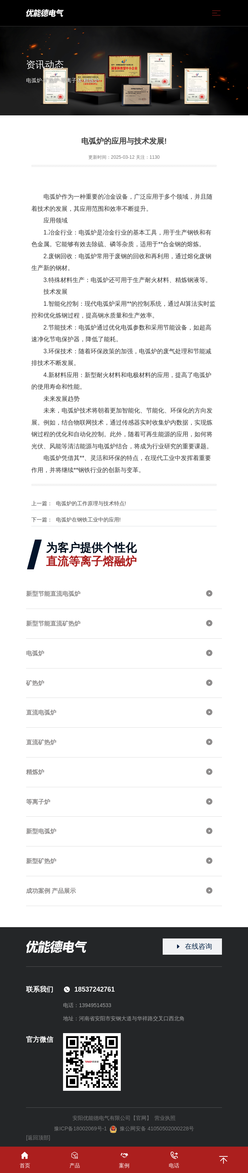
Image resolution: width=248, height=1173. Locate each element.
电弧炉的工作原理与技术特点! (91, 503)
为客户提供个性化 (91, 554)
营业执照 (165, 1118)
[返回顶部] (38, 1138)
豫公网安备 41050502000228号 (151, 1129)
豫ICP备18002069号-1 (80, 1128)
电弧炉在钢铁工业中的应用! (88, 520)
